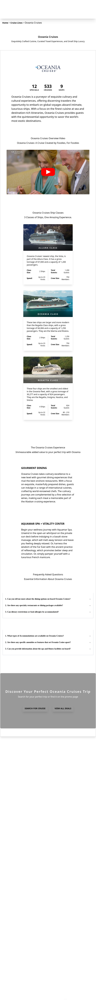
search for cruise (35, 798)
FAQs (16, 895)
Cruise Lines (16, 22)
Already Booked (22, 907)
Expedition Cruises (24, 924)
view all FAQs (48, 753)
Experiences (20, 915)
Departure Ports (22, 920)
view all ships (48, 428)
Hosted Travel (21, 911)
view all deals (63, 798)
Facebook (19, 980)
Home (5, 22)
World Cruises (21, 937)
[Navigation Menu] (90, 5)
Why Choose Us (22, 968)
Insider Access (21, 976)
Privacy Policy (21, 960)
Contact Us (19, 972)
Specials (18, 903)
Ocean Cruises (21, 928)
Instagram (19, 984)
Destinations (20, 891)
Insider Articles (22, 899)
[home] (48, 5)
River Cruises (21, 933)
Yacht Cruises (21, 941)
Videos (17, 949)
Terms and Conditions (25, 964)
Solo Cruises (20, 945)
